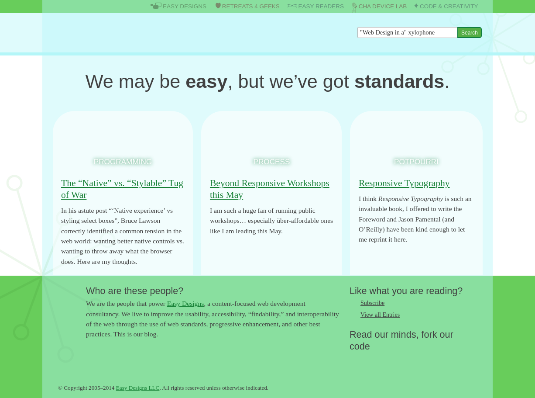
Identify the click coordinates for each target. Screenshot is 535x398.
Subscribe (372, 303)
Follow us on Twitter (356, 360)
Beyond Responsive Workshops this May (269, 189)
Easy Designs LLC (138, 387)
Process (272, 161)
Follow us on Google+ (391, 360)
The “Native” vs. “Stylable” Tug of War (122, 189)
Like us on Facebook (373, 360)
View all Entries (380, 314)
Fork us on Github (408, 360)
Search (469, 33)
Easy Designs (185, 303)
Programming (123, 161)
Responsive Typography (404, 183)
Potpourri (416, 161)
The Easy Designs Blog (100, 32)
